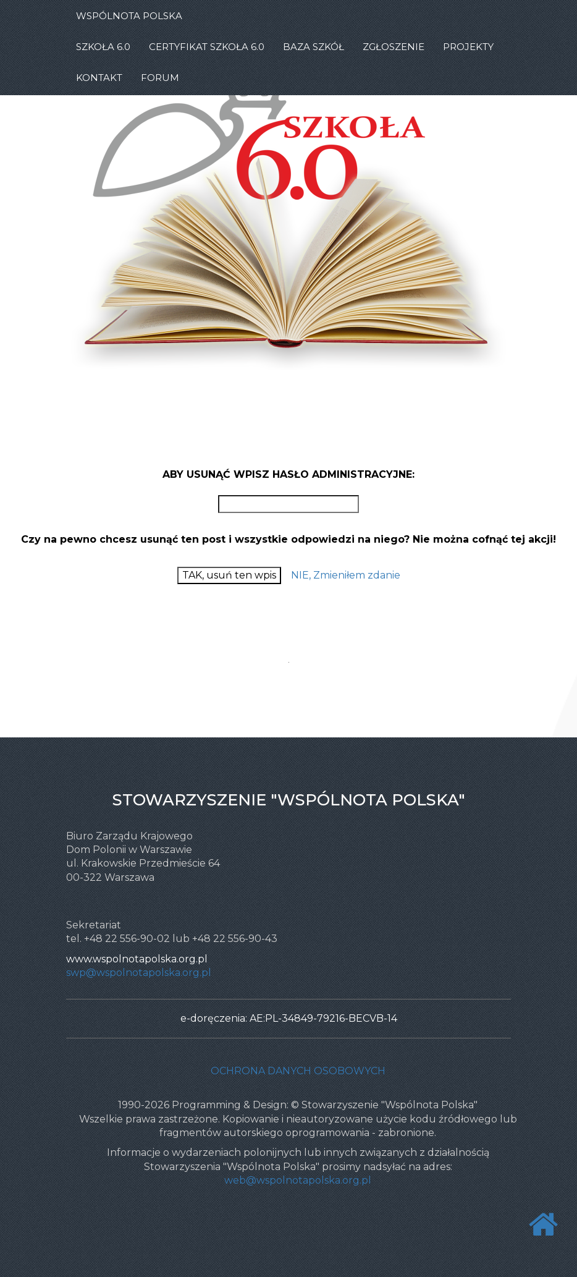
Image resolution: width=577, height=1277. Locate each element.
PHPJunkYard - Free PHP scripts (297, 675)
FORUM (160, 77)
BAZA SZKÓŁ (313, 47)
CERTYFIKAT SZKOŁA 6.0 (206, 47)
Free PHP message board (283, 675)
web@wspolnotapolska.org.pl (297, 1180)
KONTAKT (99, 77)
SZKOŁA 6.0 (103, 47)
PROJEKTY (468, 47)
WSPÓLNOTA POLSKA (129, 16)
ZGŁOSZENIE (393, 47)
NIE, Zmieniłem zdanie (345, 575)
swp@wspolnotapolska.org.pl (138, 972)
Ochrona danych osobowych (298, 1071)
